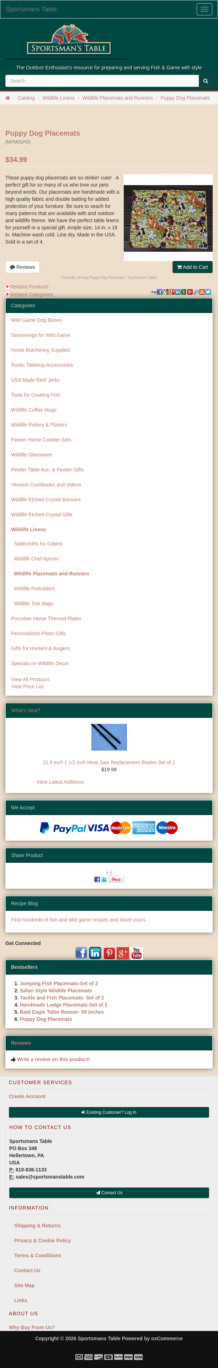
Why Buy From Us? (32, 1327)
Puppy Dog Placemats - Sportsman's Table (123, 278)
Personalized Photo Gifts (38, 633)
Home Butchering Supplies (40, 350)
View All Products (30, 679)
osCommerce (167, 1338)
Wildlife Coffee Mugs (34, 410)
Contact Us (27, 1270)
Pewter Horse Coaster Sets (41, 440)
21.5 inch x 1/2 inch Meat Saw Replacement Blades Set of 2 (109, 762)
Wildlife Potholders (33, 588)
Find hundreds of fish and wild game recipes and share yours (78, 920)
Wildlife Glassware (31, 455)
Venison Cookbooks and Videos (46, 484)
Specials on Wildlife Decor (40, 663)
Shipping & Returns (37, 1225)
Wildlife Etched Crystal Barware (46, 499)
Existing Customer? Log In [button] (108, 1112)
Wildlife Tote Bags (32, 603)
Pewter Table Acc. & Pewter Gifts (47, 469)
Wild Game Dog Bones (36, 320)
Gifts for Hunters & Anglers (40, 648)
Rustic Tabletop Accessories (42, 365)
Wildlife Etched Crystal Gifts (42, 514)
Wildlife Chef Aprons (35, 559)
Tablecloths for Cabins (37, 544)
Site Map (24, 1285)
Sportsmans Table (31, 9)
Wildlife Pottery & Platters (39, 425)
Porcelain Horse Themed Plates (46, 618)
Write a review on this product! (53, 1059)
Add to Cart (192, 267)
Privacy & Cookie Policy (42, 1240)
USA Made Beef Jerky (35, 380)
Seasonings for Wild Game (40, 335)
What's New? (25, 710)
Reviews (22, 267)
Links (20, 1300)
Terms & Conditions (37, 1255)
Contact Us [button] (109, 1192)
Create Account (27, 1096)
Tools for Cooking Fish (35, 395)
